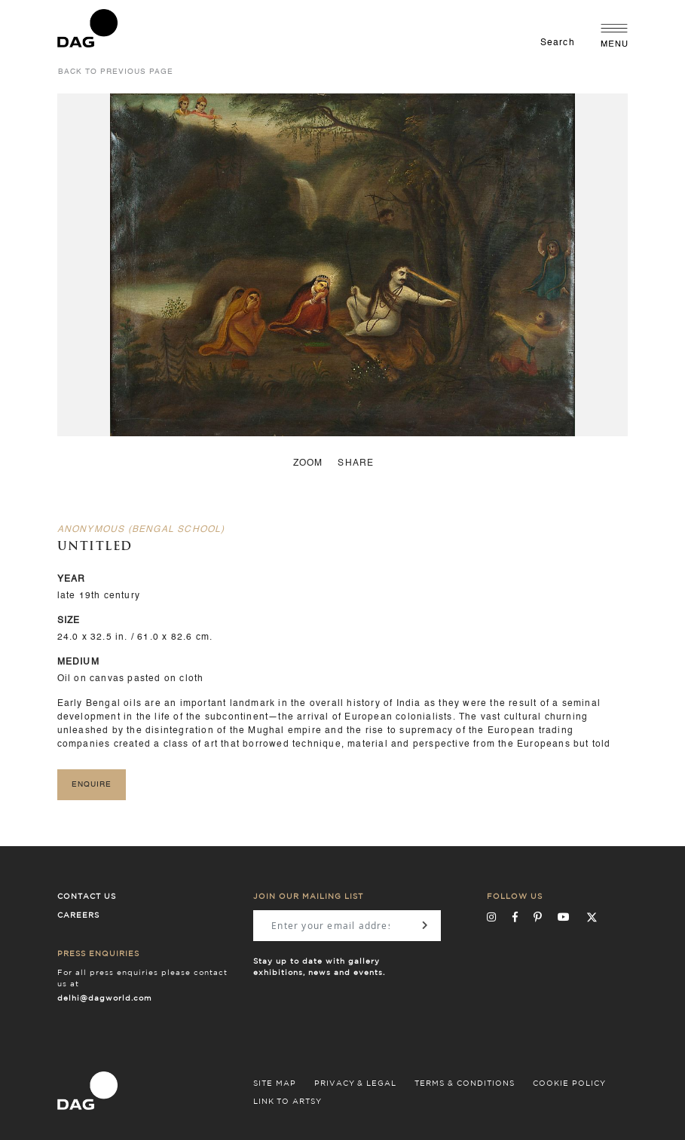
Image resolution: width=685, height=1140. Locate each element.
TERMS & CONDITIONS (464, 1083)
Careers (78, 915)
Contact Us (86, 896)
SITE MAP (274, 1083)
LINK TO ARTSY (287, 1101)
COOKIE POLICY (569, 1083)
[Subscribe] (424, 925)
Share (356, 463)
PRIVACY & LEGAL (355, 1083)
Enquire (92, 784)
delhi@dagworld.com (104, 998)
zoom (308, 463)
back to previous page (115, 71)
